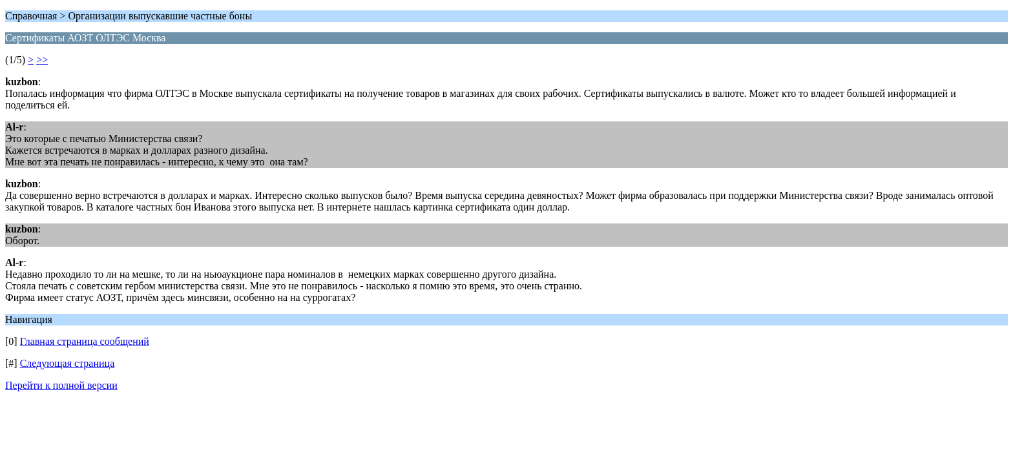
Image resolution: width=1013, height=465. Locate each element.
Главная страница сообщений (84, 341)
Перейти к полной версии (61, 385)
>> (42, 59)
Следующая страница (67, 363)
